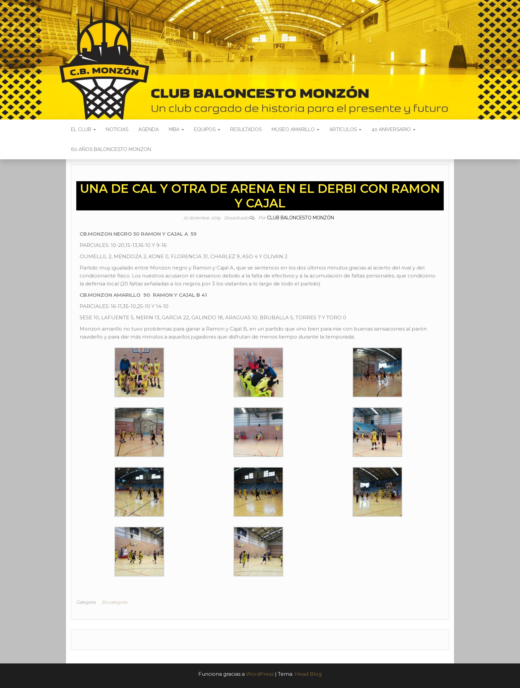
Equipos (207, 129)
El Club (83, 129)
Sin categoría (114, 602)
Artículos (345, 129)
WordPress (260, 674)
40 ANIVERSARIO (393, 129)
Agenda (148, 129)
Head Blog (308, 674)
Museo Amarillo (295, 129)
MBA (176, 129)
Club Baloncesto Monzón (300, 217)
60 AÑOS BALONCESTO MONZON (111, 149)
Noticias (117, 129)
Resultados (246, 129)
